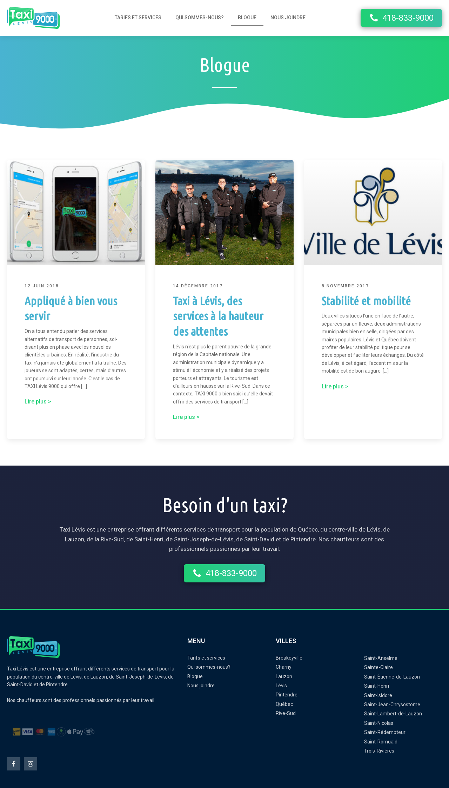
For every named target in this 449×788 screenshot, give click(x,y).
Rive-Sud (286, 713)
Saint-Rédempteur (385, 732)
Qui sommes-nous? (199, 17)
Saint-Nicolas (378, 723)
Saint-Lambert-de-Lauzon (393, 713)
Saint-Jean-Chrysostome (392, 704)
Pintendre (286, 694)
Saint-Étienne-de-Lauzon (392, 677)
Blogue (247, 17)
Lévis (281, 685)
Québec (284, 704)
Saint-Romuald (380, 741)
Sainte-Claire (378, 667)
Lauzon (284, 676)
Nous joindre (288, 17)
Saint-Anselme (380, 658)
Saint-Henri (376, 686)
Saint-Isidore (378, 695)
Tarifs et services (138, 17)
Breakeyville (289, 658)
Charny (283, 667)
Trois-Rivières (379, 751)
